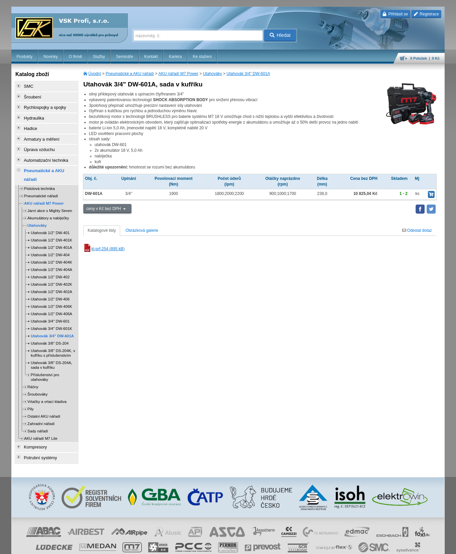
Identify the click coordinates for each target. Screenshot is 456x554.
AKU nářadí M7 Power (178, 73)
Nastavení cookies (185, 546)
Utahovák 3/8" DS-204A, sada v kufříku (51, 346)
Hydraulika (31, 114)
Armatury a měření (38, 133)
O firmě (75, 56)
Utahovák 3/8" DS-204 (50, 324)
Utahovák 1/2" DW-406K (51, 287)
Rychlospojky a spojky (42, 104)
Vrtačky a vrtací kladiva (47, 382)
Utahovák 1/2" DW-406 (50, 280)
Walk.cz (54, 545)
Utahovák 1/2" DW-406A (51, 295)
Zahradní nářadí (41, 405)
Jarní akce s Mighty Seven (49, 192)
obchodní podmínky (220, 546)
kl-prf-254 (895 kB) (103, 249)
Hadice (28, 123)
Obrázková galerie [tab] (141, 230)
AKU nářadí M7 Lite (40, 419)
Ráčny (32, 368)
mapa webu (375, 546)
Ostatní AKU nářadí (43, 397)
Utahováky (212, 73)
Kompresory (33, 427)
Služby (99, 56)
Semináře (124, 56)
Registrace (426, 14)
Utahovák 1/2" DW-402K (51, 265)
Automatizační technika (43, 151)
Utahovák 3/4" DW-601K (51, 309)
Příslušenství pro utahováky (45, 358)
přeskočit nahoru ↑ (426, 546)
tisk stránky (397, 546)
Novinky (50, 56)
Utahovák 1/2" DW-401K (51, 221)
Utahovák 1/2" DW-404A (51, 251)
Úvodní (94, 73)
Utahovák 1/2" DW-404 (50, 236)
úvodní (356, 546)
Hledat (280, 35)
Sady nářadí (37, 412)
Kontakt (151, 56)
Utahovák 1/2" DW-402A (51, 273)
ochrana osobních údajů (261, 546)
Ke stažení (202, 56)
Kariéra (175, 56)
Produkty (24, 56)
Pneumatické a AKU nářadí (130, 73)
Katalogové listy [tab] (102, 230)
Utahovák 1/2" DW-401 (50, 214)
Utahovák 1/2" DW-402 (50, 258)
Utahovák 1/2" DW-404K (51, 243)
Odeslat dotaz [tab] (417, 230)
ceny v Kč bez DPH (104, 208)
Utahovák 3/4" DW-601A (248, 73)
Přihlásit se (395, 14)
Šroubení (30, 95)
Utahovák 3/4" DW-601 (50, 302)
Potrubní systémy (37, 437)
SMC (26, 86)
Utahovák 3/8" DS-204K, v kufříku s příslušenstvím (53, 334)
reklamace (292, 546)
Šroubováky (37, 375)
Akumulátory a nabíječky (48, 199)
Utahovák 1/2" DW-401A (51, 228)
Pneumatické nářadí (41, 177)
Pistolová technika (39, 169)
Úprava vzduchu (36, 142)
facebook (340, 546)
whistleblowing (317, 546)
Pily (30, 390)
